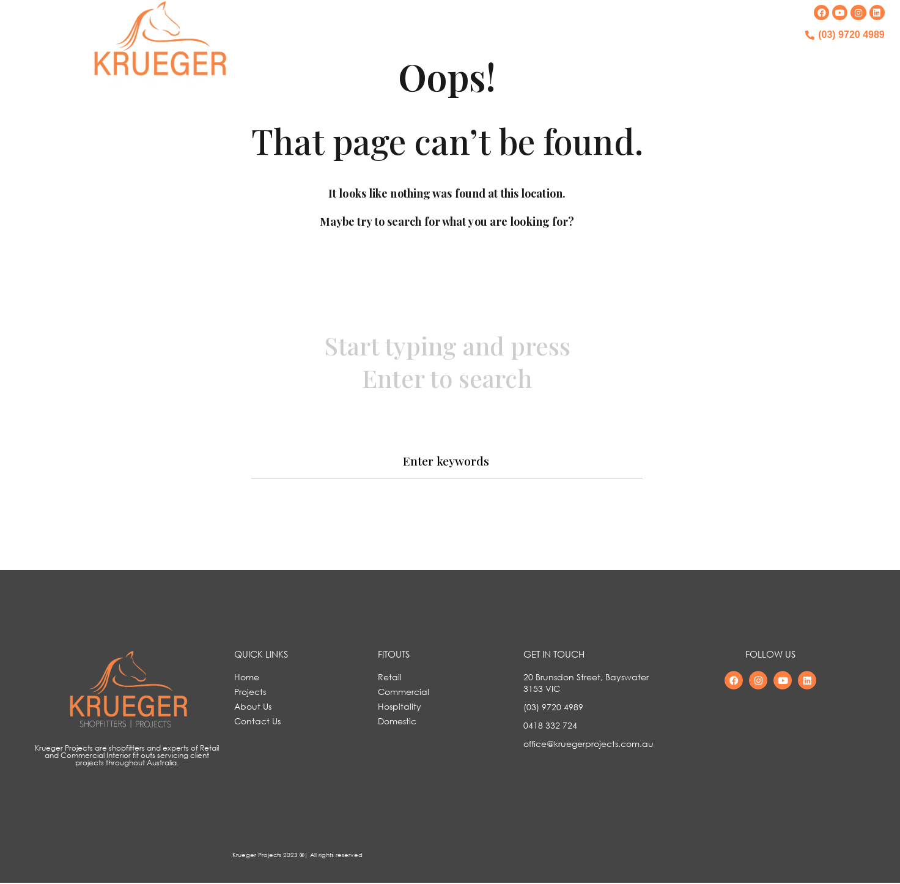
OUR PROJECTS (483, 46)
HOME (415, 46)
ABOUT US (559, 46)
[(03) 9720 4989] (808, 34)
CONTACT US (629, 46)
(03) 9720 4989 (851, 34)
